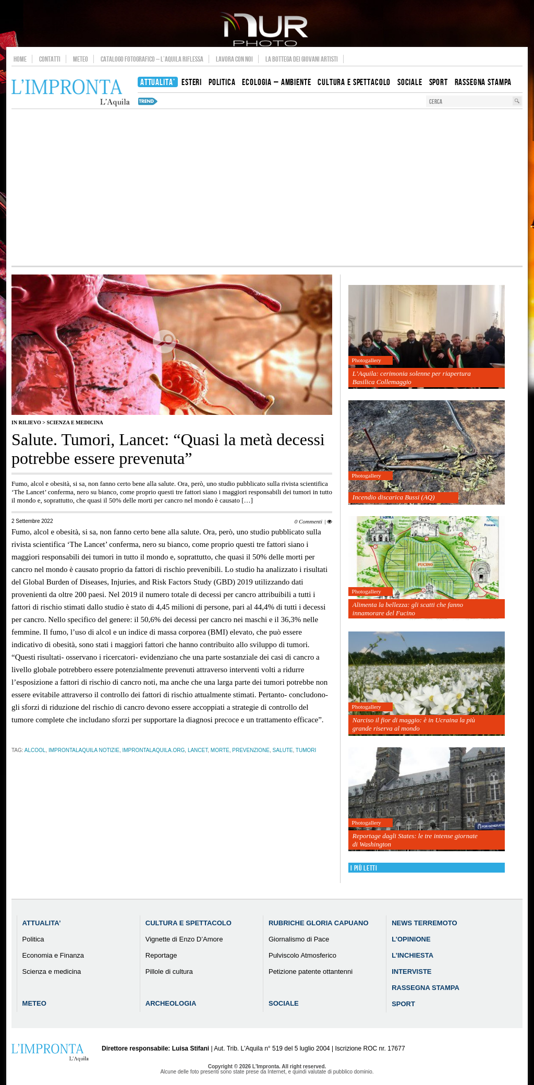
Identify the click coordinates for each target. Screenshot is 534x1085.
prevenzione (251, 750)
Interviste (411, 971)
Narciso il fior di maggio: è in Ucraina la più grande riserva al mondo (414, 724)
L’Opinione (411, 939)
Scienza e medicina (74, 422)
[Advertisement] (267, 187)
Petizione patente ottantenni (311, 971)
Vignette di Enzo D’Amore (184, 939)
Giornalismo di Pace (299, 939)
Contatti (49, 59)
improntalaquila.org (153, 750)
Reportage (161, 955)
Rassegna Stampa (425, 988)
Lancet (198, 750)
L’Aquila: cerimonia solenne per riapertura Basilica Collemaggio (412, 377)
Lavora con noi (234, 59)
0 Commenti (308, 521)
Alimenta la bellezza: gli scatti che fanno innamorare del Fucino (408, 609)
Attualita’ (41, 923)
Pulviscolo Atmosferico (302, 955)
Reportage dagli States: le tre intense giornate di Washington (415, 840)
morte (220, 750)
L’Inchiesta (412, 955)
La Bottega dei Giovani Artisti (301, 59)
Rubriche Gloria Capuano (319, 923)
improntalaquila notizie (83, 750)
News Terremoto (424, 923)
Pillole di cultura (169, 971)
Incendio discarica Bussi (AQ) (394, 497)
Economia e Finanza (53, 955)
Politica (33, 939)
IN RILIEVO (26, 422)
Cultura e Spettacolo (188, 923)
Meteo (80, 59)
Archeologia (171, 1003)
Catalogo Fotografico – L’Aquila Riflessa (152, 59)
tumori (306, 750)
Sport (403, 1004)
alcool (35, 750)
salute (283, 750)
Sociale (284, 1003)
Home (20, 59)
